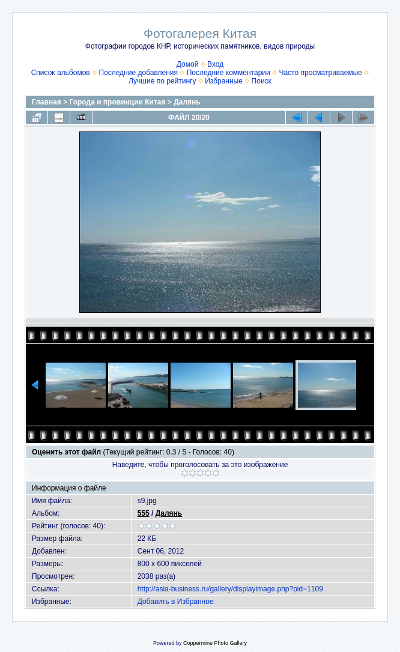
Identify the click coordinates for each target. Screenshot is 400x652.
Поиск (261, 81)
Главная (46, 102)
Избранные (224, 81)
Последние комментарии (228, 72)
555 (144, 513)
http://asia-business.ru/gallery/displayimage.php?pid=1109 (230, 589)
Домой (188, 64)
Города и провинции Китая (118, 102)
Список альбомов (60, 72)
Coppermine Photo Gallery (215, 643)
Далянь (187, 102)
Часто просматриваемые (320, 72)
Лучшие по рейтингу (162, 81)
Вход (215, 64)
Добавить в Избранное (176, 601)
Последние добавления (138, 72)
